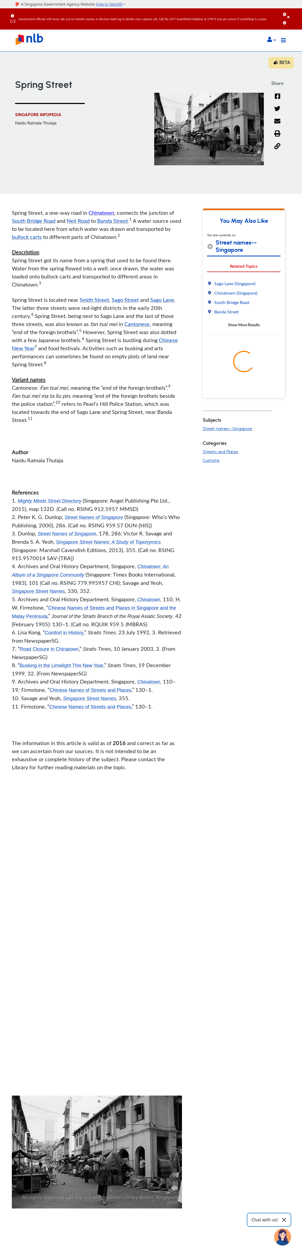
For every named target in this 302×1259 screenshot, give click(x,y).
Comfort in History (64, 632)
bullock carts (27, 237)
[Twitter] (277, 112)
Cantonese (137, 324)
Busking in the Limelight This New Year (61, 665)
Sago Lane (162, 299)
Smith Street (94, 299)
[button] (271, 40)
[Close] (294, 13)
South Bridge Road (33, 220)
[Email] (277, 124)
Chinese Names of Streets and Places (90, 690)
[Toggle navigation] (283, 40)
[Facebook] (277, 99)
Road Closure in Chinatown (49, 649)
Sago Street (125, 299)
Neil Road (78, 220)
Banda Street (112, 220)
